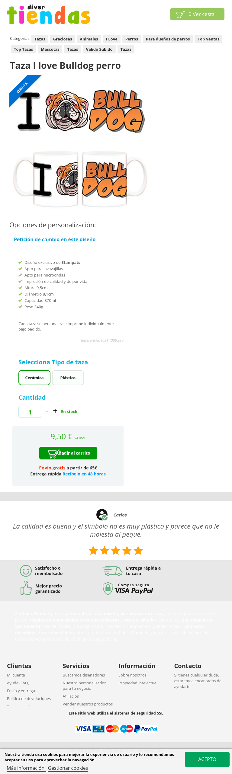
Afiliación (71, 696)
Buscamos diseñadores (84, 675)
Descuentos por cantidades (88, 717)
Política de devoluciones (29, 698)
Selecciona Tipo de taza (54, 362)
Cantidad (32, 397)
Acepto (207, 759)
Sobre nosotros (132, 675)
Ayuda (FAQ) (18, 683)
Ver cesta (201, 14)
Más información (26, 768)
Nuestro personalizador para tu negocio (84, 685)
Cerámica (34, 377)
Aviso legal (128, 690)
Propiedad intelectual (137, 683)
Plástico (68, 377)
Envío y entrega (21, 690)
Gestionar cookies (68, 768)
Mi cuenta (16, 675)
